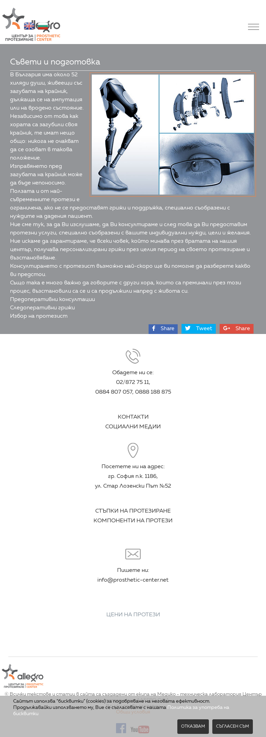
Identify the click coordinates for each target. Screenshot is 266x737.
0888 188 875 (153, 392)
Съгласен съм (232, 727)
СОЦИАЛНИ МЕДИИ (133, 427)
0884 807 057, (114, 392)
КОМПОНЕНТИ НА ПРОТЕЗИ (133, 521)
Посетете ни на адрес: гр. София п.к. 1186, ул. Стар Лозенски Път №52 (133, 476)
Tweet (198, 328)
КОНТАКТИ (133, 417)
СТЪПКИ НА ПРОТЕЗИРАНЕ (133, 511)
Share (163, 329)
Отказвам (193, 727)
